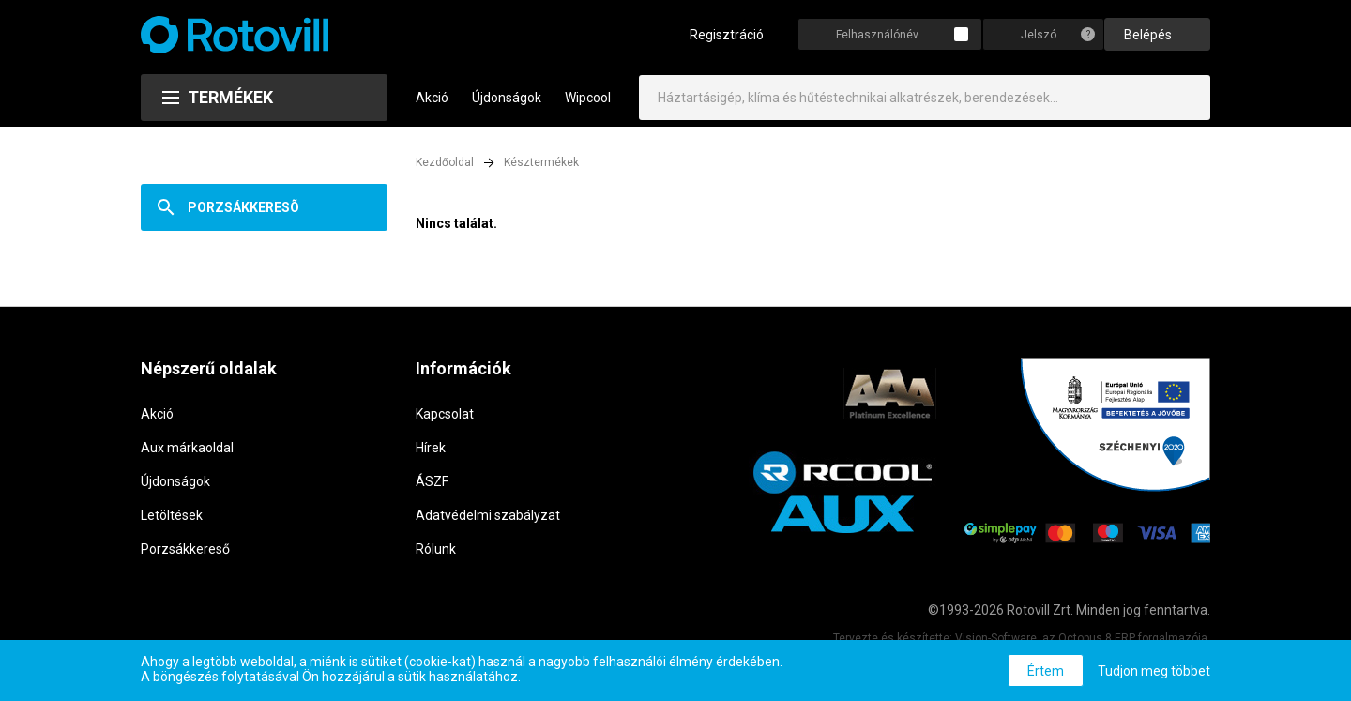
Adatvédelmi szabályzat (488, 515)
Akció (432, 97)
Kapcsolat (445, 413)
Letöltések (172, 515)
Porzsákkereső (185, 548)
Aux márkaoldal (187, 447)
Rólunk (436, 548)
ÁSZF (432, 481)
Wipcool (588, 97)
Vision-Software (996, 638)
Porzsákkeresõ (243, 207)
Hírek (431, 447)
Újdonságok (506, 97)
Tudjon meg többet (1154, 670)
